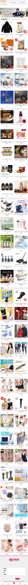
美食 (2, 108)
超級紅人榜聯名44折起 (13, 2)
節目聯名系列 (4, 19)
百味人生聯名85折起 (22, 2)
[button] (13, 584)
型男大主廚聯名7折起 (4, 4)
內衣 (2, 377)
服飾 (2, 288)
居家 (2, 198)
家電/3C (3, 467)
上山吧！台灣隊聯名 (4, 2)
